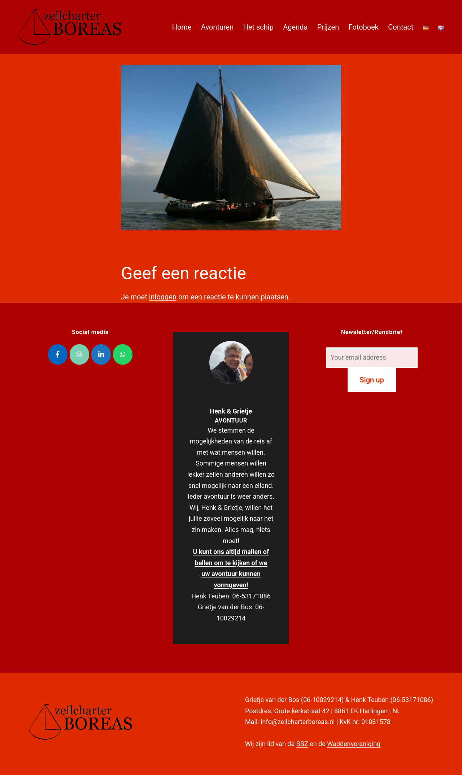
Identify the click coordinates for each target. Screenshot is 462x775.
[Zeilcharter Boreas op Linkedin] (101, 354)
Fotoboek (364, 27)
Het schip (258, 27)
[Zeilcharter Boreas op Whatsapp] (122, 354)
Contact (400, 27)
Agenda (295, 27)
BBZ (302, 744)
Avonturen (217, 27)
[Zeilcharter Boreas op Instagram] (79, 354)
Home (182, 27)
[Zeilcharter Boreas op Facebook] (57, 354)
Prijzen (328, 27)
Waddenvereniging (353, 744)
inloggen (162, 297)
